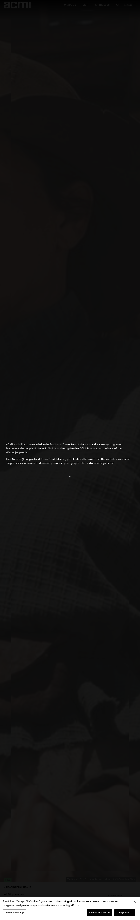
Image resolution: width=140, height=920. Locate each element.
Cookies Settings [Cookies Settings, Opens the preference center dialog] (14, 913)
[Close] (134, 901)
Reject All (124, 913)
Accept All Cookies (99, 913)
